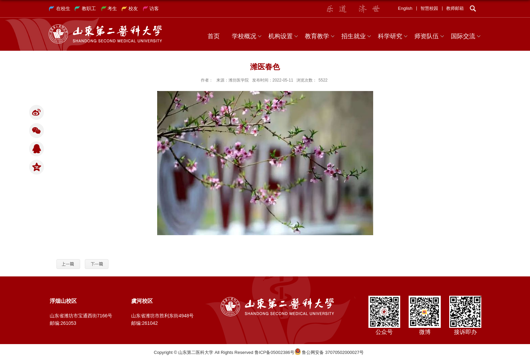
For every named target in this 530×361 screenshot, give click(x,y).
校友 (133, 8)
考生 (112, 8)
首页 (214, 36)
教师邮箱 (455, 8)
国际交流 (463, 36)
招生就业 (353, 36)
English (405, 8)
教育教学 (317, 36)
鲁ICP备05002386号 (275, 352)
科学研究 (390, 36)
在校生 (63, 8)
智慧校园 (429, 8)
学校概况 (244, 36)
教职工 (89, 8)
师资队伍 (426, 36)
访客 (154, 8)
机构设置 (280, 36)
